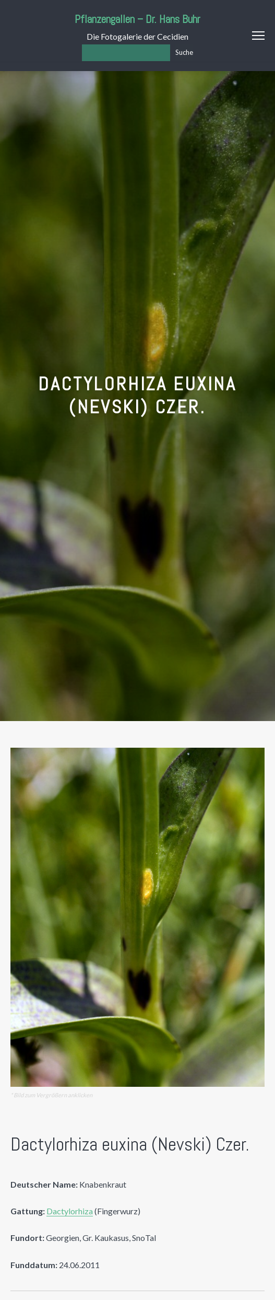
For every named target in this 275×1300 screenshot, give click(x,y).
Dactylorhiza (69, 1211)
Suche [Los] (184, 52)
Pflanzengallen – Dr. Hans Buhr (137, 19)
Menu (258, 35)
